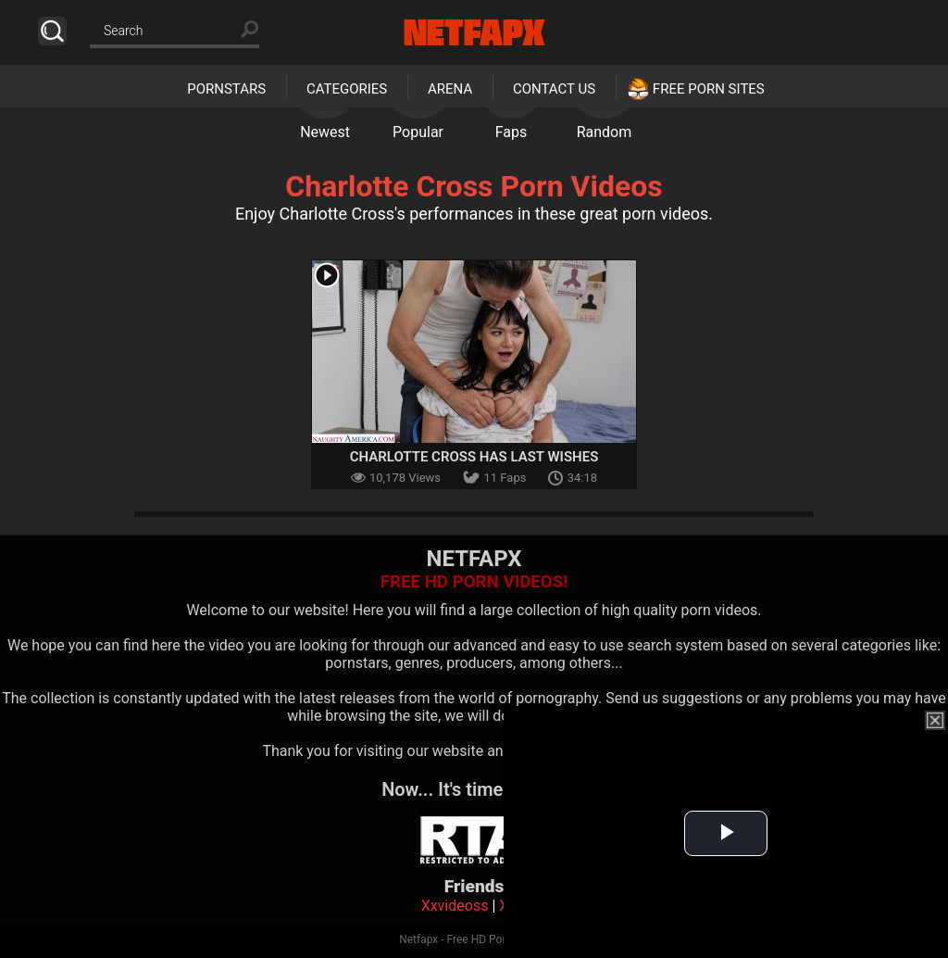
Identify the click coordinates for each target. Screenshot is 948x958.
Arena (450, 89)
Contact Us (554, 89)
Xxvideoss (455, 905)
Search (52, 31)
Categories (346, 89)
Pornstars (226, 89)
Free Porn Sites (709, 89)
